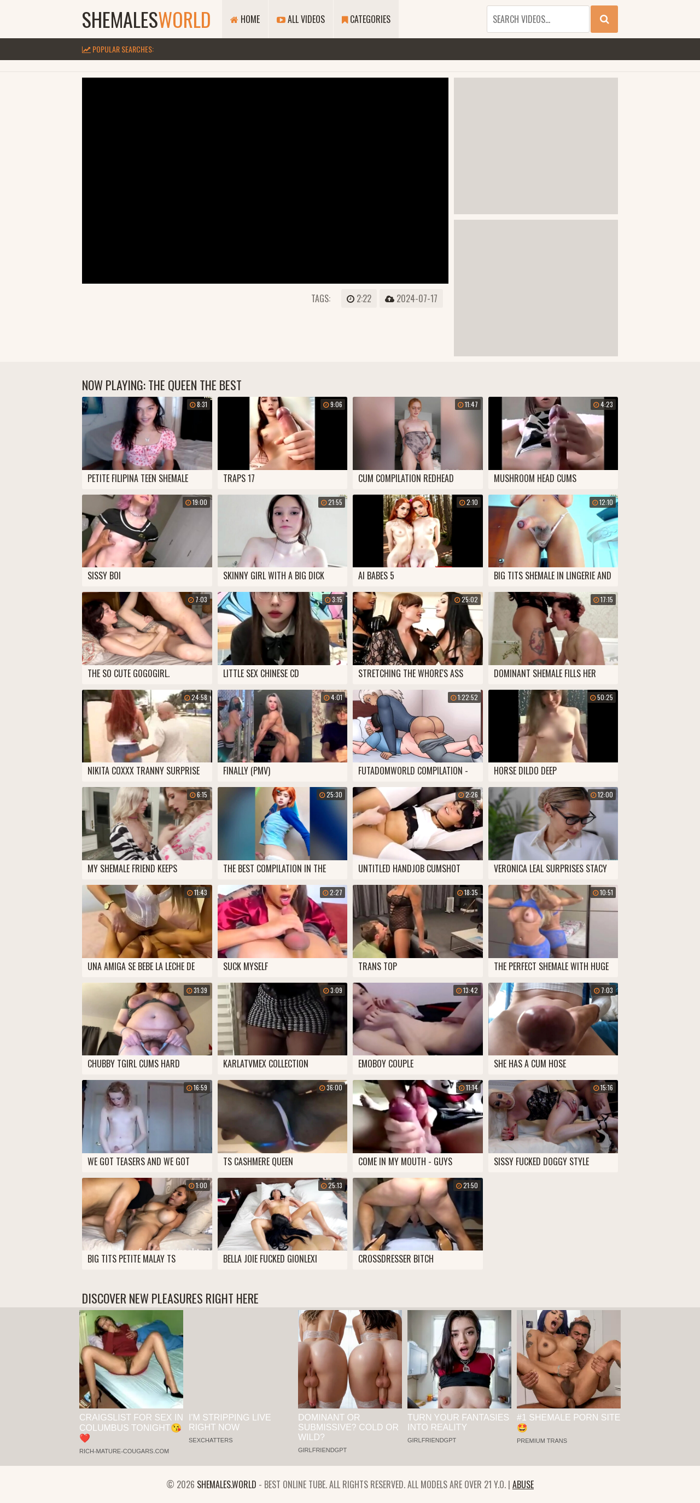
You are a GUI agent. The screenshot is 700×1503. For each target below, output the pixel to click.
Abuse (523, 1484)
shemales (146, 18)
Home (245, 19)
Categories (366, 19)
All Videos (301, 19)
